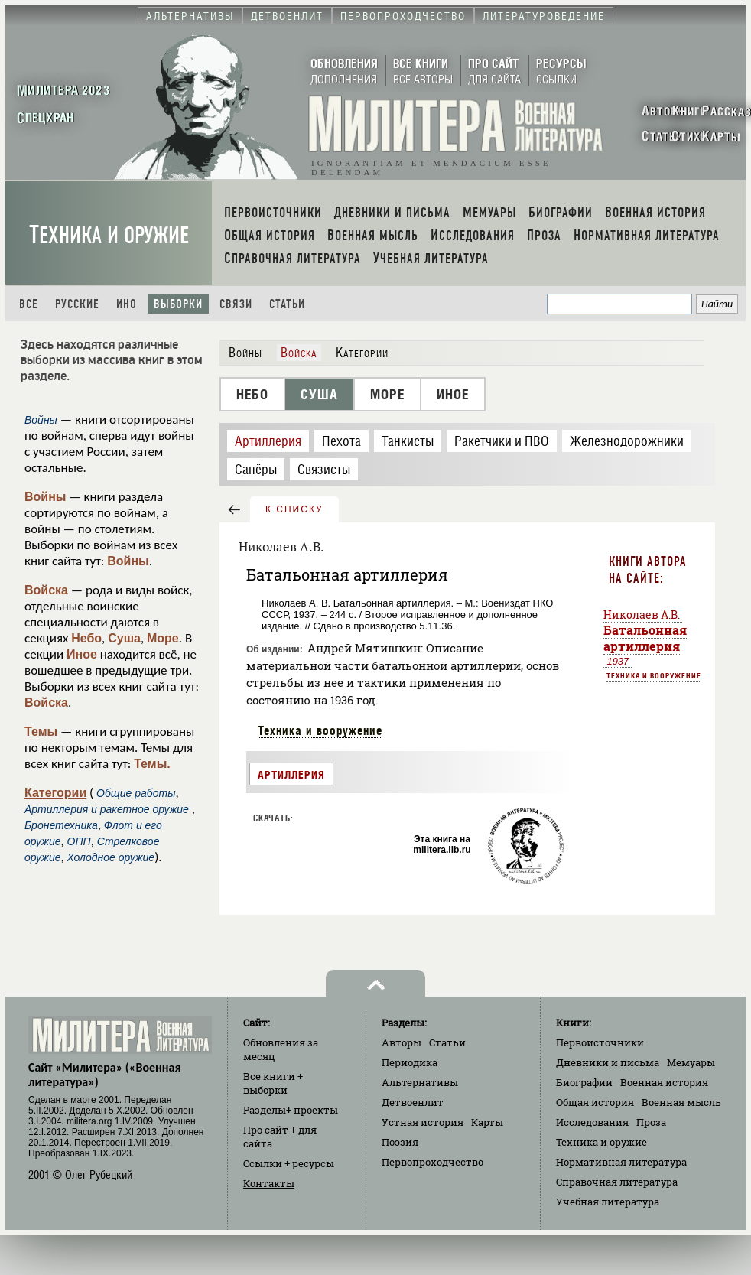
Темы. (152, 763)
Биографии (584, 1082)
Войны (45, 496)
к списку (294, 509)
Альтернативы (420, 1082)
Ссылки (288, 1163)
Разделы (290, 1110)
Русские (77, 304)
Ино (126, 304)
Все (28, 304)
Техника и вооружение (320, 730)
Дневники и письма (607, 1062)
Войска (46, 590)
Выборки (178, 304)
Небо (86, 638)
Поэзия (400, 1142)
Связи (235, 304)
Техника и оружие (109, 235)
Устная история (422, 1122)
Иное (82, 654)
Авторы (401, 1042)
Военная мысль (681, 1102)
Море (163, 638)
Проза (651, 1122)
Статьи (287, 304)
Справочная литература (617, 1182)
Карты (487, 1122)
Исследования (592, 1122)
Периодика (409, 1062)
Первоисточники (600, 1042)
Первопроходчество (432, 1162)
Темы (40, 731)
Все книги (273, 1083)
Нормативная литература (621, 1162)
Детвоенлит (413, 1102)
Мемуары (691, 1062)
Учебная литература (607, 1201)
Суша (124, 638)
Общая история (595, 1102)
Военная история (664, 1082)
